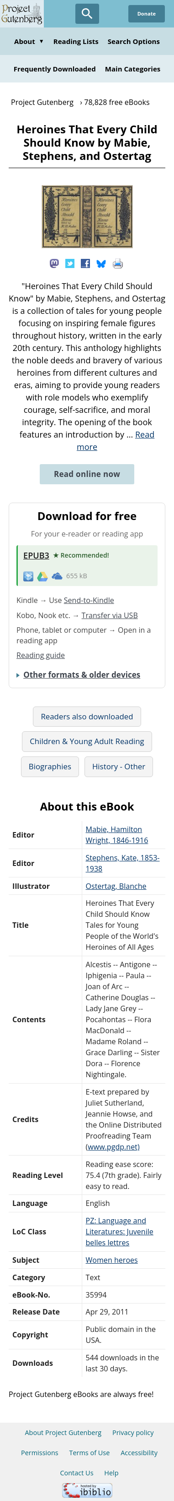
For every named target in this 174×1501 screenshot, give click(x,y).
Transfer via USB (110, 615)
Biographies (50, 766)
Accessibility (139, 1452)
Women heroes (112, 1260)
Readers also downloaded (87, 716)
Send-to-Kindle (89, 600)
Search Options (134, 41)
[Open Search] (87, 14)
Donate (146, 13)
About (29, 41)
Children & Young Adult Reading (87, 741)
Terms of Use (89, 1452)
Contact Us (76, 1472)
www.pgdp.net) (113, 1147)
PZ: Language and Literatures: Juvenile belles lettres (119, 1232)
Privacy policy (133, 1432)
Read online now (87, 474)
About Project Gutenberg (63, 1432)
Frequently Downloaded (55, 68)
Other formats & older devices (81, 674)
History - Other (118, 766)
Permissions (39, 1452)
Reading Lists (76, 41)
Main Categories (133, 68)
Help (111, 1472)
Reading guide (40, 655)
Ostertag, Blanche (116, 886)
